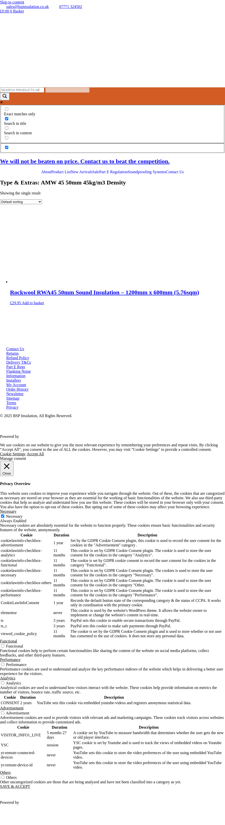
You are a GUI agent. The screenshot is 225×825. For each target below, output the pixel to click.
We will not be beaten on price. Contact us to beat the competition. (85, 161)
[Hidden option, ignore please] (6, 147)
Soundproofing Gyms (145, 194)
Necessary (14, 516)
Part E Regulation (113, 172)
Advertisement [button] (12, 708)
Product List (61, 172)
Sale (95, 172)
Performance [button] (10, 660)
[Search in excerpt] (6, 137)
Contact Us (175, 172)
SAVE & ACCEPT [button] (15, 786)
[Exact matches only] (6, 109)
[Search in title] (6, 118)
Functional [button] (8, 641)
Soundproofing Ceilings (147, 181)
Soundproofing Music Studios (152, 190)
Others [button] (5, 772)
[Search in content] (6, 128)
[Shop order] (21, 201)
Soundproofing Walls (145, 176)
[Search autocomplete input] (67, 90)
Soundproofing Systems (147, 172)
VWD (25, 436)
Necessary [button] (8, 511)
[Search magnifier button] (5, 96)
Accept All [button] (35, 454)
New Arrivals (81, 172)
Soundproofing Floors (145, 185)
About (46, 172)
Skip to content (12, 2)
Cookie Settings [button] (13, 454)
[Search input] (22, 90)
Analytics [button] (7, 678)
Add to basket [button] (33, 303)
